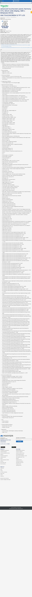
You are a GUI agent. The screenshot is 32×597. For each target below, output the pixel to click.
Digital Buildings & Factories (20, 450)
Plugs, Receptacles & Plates (4, 459)
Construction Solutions (19, 461)
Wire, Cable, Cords (3, 462)
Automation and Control (19, 462)
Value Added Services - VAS (20, 457)
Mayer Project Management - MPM (21, 455)
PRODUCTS (2, 449)
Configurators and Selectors (4, 450)
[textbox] (16, 2)
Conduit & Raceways (3, 451)
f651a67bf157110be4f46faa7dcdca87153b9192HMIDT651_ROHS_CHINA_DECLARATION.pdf (16, 47)
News (1, 469)
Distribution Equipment (4, 455)
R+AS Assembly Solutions (20, 454)
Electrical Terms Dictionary (4, 478)
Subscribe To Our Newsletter (20, 437)
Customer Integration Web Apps (5, 479)
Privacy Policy (19, 507)
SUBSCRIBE (19, 441)
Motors (1, 458)
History (1, 470)
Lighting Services (18, 465)
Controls (4, 457)
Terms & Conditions (13, 507)
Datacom (17, 458)
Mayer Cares (2, 473)
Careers (1, 474)
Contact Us (2, 476)
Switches (1, 461)
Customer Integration (19, 451)
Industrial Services (19, 459)
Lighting (1, 457)
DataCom (1, 454)
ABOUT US (2, 466)
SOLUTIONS (18, 449)
